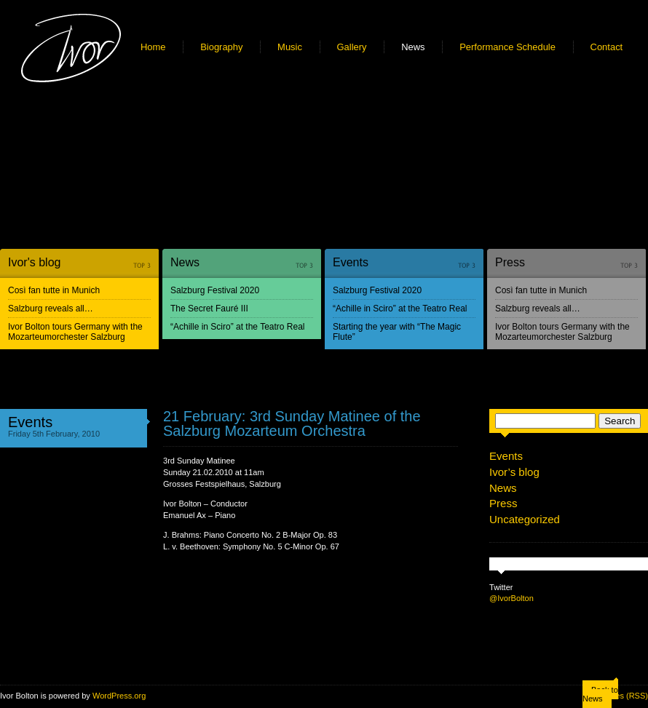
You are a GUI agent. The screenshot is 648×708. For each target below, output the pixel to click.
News (412, 46)
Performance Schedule (507, 46)
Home (153, 46)
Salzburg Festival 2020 (214, 290)
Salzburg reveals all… (50, 308)
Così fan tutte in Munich (54, 290)
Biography (221, 46)
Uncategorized (524, 519)
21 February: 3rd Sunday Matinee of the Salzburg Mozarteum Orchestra (292, 423)
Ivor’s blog (514, 472)
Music (289, 46)
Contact (606, 46)
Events (350, 262)
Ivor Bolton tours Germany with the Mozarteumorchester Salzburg (75, 332)
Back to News (600, 694)
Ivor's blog (34, 262)
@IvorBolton (511, 598)
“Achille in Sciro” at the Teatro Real (237, 327)
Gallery (352, 46)
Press (510, 262)
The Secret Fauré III (209, 308)
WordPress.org (119, 695)
